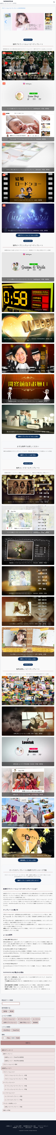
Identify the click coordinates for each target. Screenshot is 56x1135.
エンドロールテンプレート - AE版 (13, 1096)
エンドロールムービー (9, 1093)
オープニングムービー (24, 1019)
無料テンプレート (8, 1054)
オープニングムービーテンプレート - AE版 (16, 1086)
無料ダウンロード (7, 1050)
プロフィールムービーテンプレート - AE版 (16, 1075)
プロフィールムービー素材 (10, 1064)
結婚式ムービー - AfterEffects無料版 (14, 1061)
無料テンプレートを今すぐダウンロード (28, 880)
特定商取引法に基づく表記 (29, 1126)
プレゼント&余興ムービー (10, 1103)
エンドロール (36, 1019)
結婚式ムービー (7, 1068)
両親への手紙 (6, 1110)
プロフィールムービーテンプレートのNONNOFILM (13, 8)
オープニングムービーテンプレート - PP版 (16, 1089)
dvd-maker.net (40, 958)
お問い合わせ (28, 1127)
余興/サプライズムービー (10, 1022)
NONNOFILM (8, 1)
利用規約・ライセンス (18, 1127)
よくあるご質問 (17, 1126)
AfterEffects (7, 1030)
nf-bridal (36, 1127)
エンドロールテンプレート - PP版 (13, 1100)
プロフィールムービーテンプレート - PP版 (16, 1079)
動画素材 (35, 1022)
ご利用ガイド (9, 1126)
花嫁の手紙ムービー (25, 1022)
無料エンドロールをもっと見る (28, 659)
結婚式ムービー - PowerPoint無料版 (14, 1057)
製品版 (11, 1011)
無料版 (5, 1011)
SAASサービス (43, 903)
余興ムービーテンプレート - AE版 (13, 1107)
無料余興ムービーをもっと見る (28, 860)
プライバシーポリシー (43, 1126)
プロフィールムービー (9, 1019)
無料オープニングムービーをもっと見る (28, 436)
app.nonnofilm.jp (36, 953)
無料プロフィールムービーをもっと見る (28, 235)
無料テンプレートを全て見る (28, 455)
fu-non (41, 1127)
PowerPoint (16, 1030)
